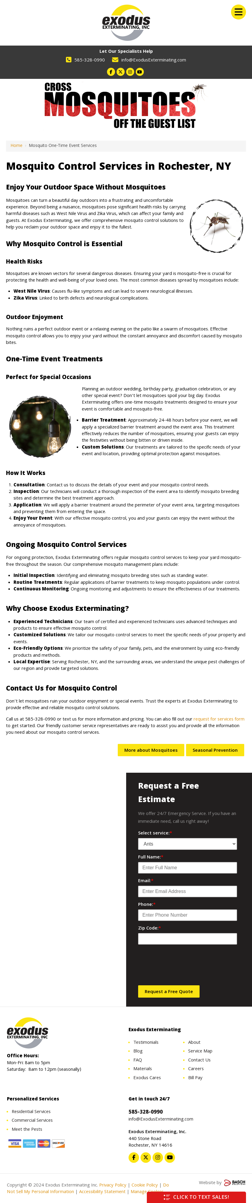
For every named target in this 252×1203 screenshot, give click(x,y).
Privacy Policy (112, 1186)
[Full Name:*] (187, 867)
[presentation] (183, 966)
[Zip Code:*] (187, 939)
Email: (145, 881)
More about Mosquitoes (151, 751)
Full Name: (150, 857)
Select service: (155, 833)
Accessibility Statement (102, 1192)
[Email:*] (187, 891)
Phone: (147, 905)
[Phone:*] (187, 915)
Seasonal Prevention (215, 751)
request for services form (219, 720)
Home (16, 146)
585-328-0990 (89, 60)
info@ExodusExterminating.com (153, 60)
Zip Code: (149, 929)
